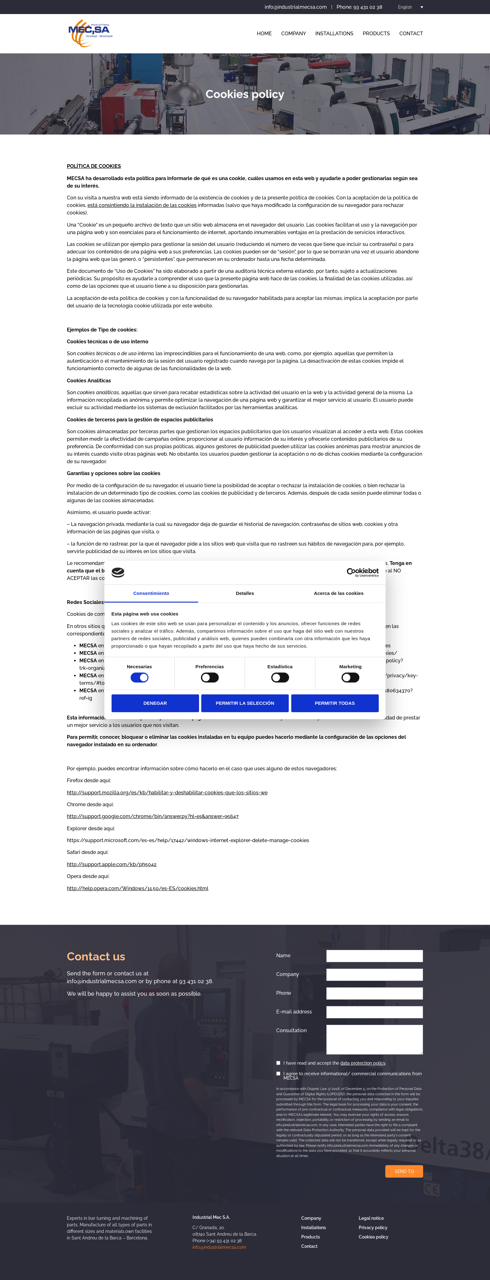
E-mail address (294, 1011)
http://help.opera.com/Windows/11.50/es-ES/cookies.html (137, 888)
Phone (283, 993)
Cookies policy (373, 1236)
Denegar (155, 703)
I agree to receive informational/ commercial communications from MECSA (352, 1076)
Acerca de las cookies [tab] (339, 593)
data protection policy (362, 1063)
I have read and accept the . (334, 1063)
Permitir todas (335, 703)
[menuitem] (410, 7)
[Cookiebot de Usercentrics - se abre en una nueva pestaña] (351, 572)
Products (376, 34)
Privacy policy (373, 1227)
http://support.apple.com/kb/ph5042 (112, 864)
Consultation (291, 1030)
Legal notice (371, 1218)
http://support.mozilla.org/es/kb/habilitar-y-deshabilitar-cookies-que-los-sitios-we (167, 793)
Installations (334, 34)
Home (264, 34)
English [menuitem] (405, 7)
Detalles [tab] (245, 593)
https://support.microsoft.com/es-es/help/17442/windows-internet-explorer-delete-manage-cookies (188, 840)
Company (293, 34)
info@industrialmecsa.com (102, 981)
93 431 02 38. (196, 981)
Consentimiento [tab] (151, 593)
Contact (411, 34)
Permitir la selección (245, 703)
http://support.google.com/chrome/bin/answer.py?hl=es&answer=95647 (153, 816)
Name (283, 955)
